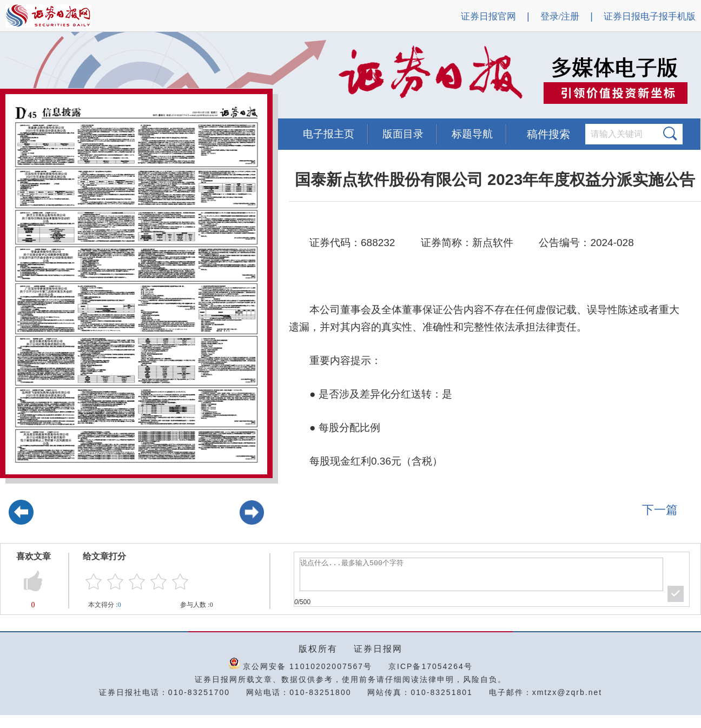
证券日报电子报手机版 (650, 16)
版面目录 (403, 134)
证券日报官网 (488, 16)
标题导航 (472, 134)
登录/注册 (560, 16)
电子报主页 (328, 134)
